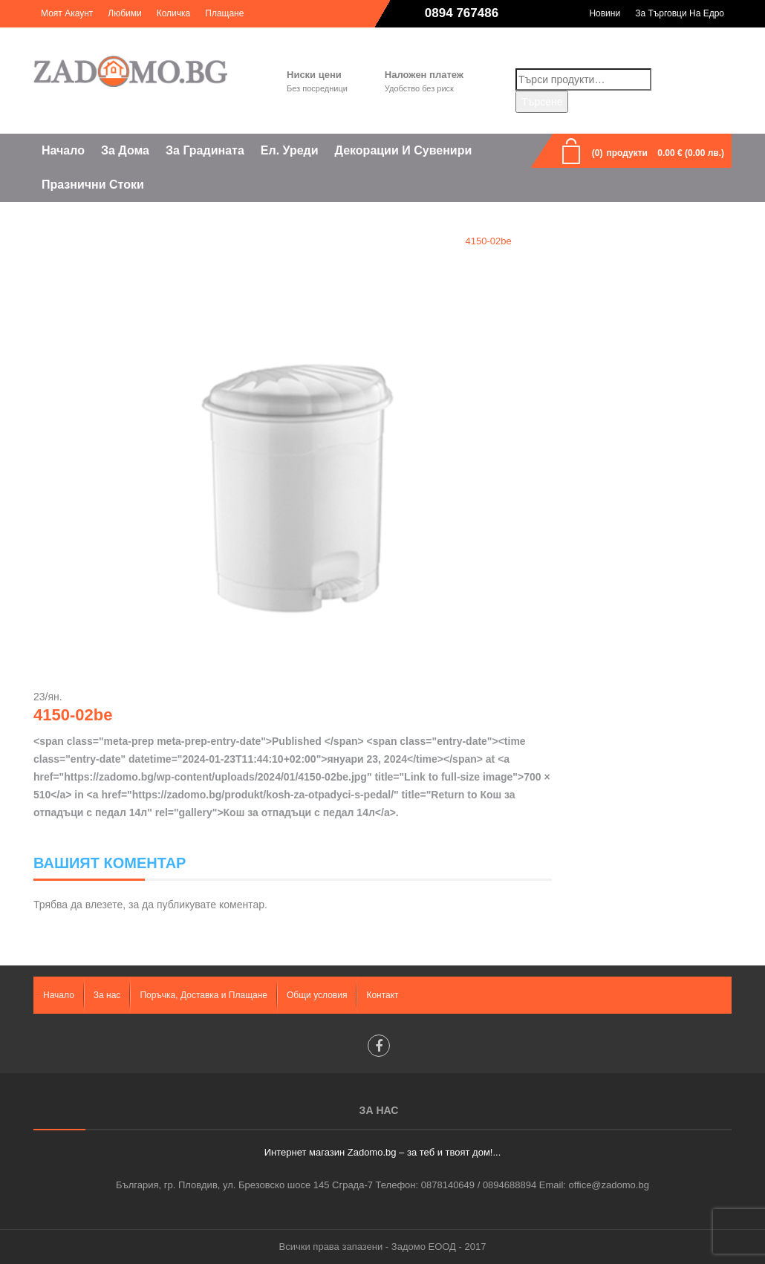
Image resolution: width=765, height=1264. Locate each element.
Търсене (541, 102)
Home (266, 241)
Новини (604, 13)
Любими (124, 13)
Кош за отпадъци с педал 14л (372, 241)
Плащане (224, 13)
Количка (174, 13)
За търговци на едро (679, 13)
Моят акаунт (67, 13)
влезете (104, 904)
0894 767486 (461, 13)
